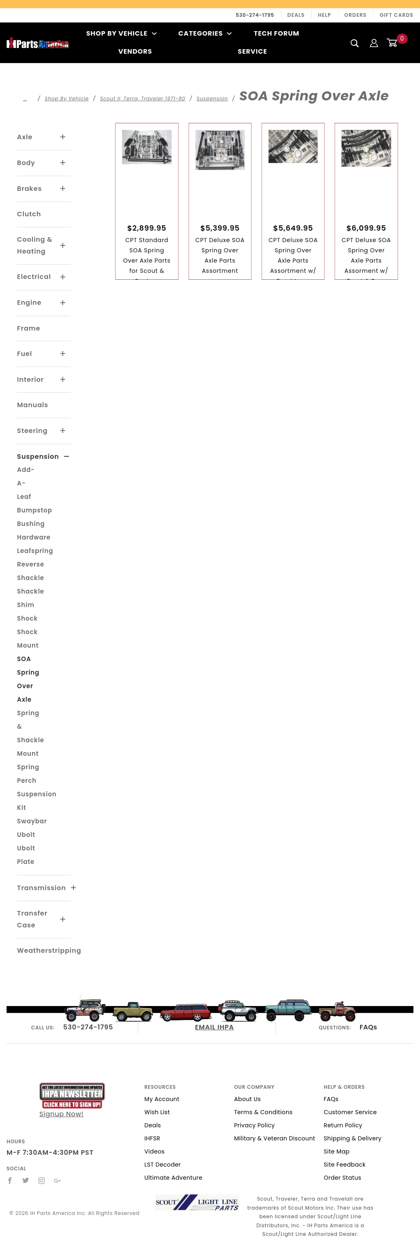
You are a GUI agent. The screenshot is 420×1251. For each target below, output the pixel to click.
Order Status (342, 1178)
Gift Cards (396, 14)
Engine (29, 302)
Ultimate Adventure (173, 1178)
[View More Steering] (63, 431)
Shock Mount (28, 639)
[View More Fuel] (63, 354)
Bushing (31, 523)
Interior (30, 379)
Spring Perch (28, 774)
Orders (356, 14)
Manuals (32, 405)
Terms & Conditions (263, 1112)
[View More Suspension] (66, 457)
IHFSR (152, 1138)
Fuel (24, 353)
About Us (247, 1099)
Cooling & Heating (34, 245)
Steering (32, 430)
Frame (28, 328)
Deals (296, 14)
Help (324, 14)
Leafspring (35, 550)
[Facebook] (10, 1180)
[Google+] (57, 1180)
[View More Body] (63, 163)
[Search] (355, 43)
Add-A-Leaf (26, 483)
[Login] (374, 42)
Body (26, 163)
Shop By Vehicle (121, 33)
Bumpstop (34, 510)
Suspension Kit (37, 801)
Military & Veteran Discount (274, 1138)
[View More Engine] (63, 303)
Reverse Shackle (30, 571)
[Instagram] (42, 1180)
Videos (154, 1151)
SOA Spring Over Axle (28, 679)
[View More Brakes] (63, 189)
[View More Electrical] (63, 277)
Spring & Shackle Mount (30, 733)
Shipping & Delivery (352, 1138)
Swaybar (32, 821)
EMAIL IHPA (214, 1027)
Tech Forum (276, 33)
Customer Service (350, 1112)
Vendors (135, 51)
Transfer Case (32, 919)
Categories (205, 33)
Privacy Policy (254, 1125)
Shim (25, 605)
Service (252, 51)
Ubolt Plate (26, 855)
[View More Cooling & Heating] (63, 246)
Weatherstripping (49, 950)
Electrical (34, 276)
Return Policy (343, 1125)
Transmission (41, 888)
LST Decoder (162, 1164)
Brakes (29, 188)
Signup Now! (72, 1101)
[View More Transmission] (74, 888)
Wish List (157, 1112)
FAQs (368, 1027)
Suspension (38, 456)
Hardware (34, 537)
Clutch (29, 214)
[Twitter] (26, 1180)
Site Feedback (344, 1164)
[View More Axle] (63, 137)
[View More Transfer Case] (63, 919)
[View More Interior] (63, 380)
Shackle (30, 591)
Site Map (336, 1151)
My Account (162, 1099)
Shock (27, 618)
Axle (25, 137)
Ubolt (26, 834)
